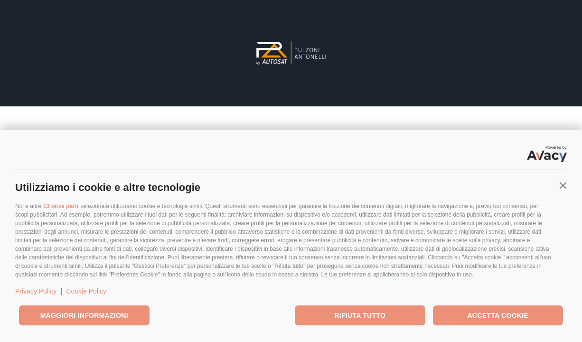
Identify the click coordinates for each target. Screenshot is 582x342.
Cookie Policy (86, 291)
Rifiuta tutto (359, 315)
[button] (563, 185)
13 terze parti (60, 206)
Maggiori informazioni (84, 315)
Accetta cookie (497, 315)
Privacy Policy (35, 291)
